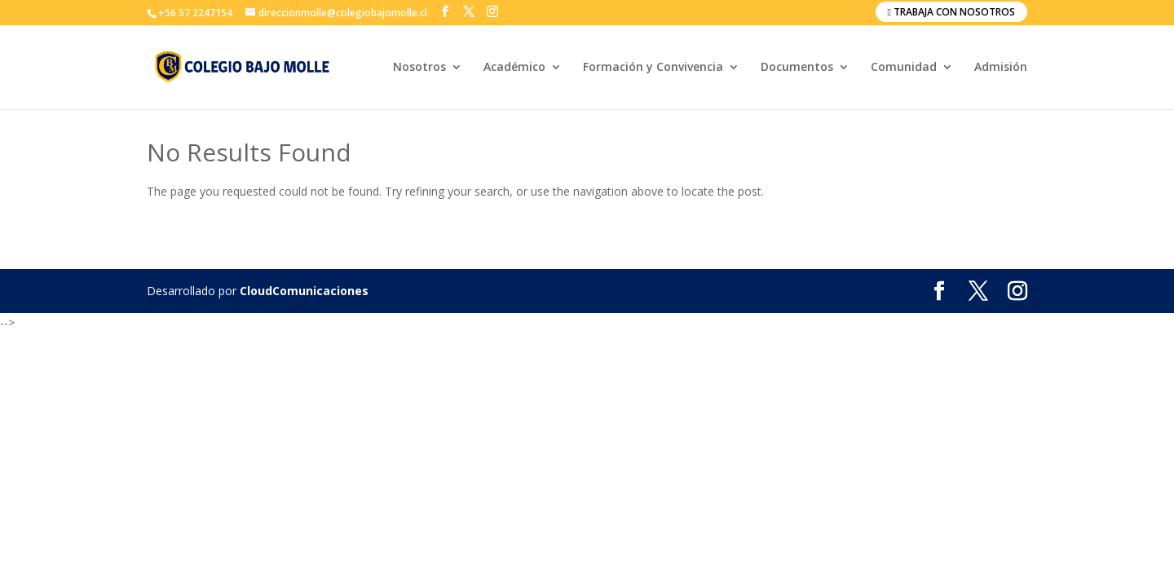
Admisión (1000, 67)
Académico (514, 67)
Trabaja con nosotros (951, 12)
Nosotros (419, 67)
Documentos (797, 67)
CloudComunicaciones (304, 290)
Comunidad (904, 67)
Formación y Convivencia (653, 67)
